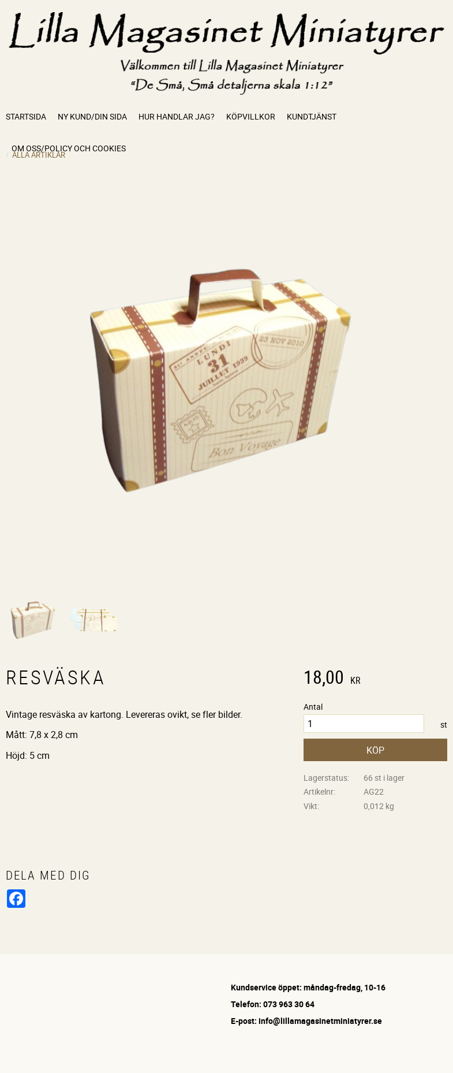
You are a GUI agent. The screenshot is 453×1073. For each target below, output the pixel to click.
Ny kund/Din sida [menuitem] (92, 116)
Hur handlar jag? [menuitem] (176, 116)
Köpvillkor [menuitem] (250, 116)
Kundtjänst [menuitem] (311, 116)
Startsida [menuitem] (26, 116)
